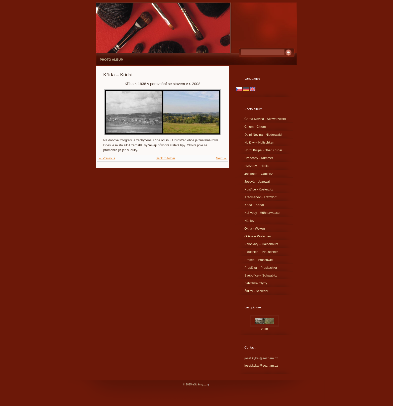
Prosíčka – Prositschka (260, 267)
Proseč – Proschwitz (258, 260)
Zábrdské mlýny (255, 283)
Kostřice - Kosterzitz (258, 189)
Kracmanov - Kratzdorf (260, 197)
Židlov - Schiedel (256, 291)
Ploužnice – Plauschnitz (261, 252)
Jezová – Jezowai (257, 181)
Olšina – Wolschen (257, 236)
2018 (264, 329)
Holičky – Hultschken (259, 142)
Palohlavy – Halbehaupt (261, 244)
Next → (221, 158)
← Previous (107, 158)
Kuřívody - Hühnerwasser (262, 213)
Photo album (112, 59)
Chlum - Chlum (255, 126)
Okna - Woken (254, 228)
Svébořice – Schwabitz (260, 275)
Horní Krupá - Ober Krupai (263, 150)
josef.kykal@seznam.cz (261, 365)
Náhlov (249, 221)
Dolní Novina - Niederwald (263, 135)
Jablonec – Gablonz (258, 174)
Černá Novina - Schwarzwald (265, 119)
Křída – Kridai (254, 205)
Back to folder (165, 158)
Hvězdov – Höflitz (256, 166)
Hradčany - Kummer (258, 158)
